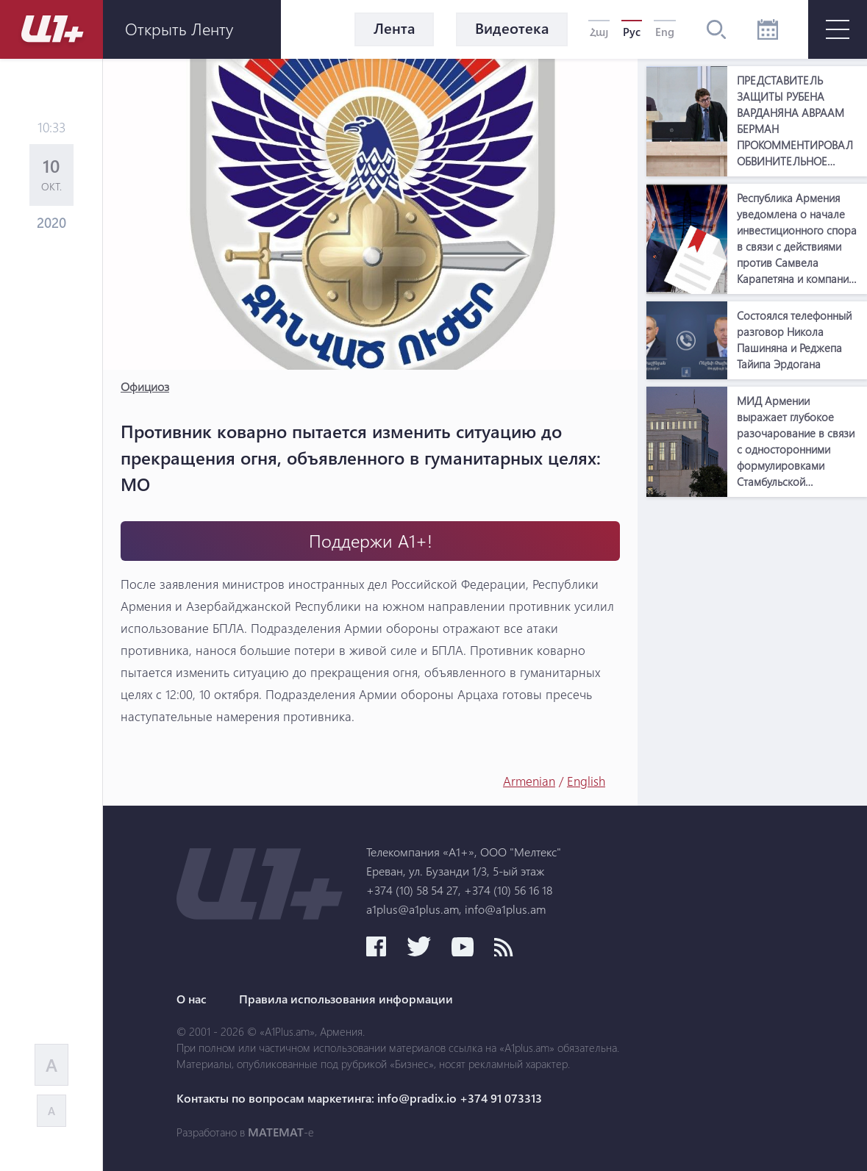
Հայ (599, 32)
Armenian (529, 781)
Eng (664, 32)
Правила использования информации (346, 999)
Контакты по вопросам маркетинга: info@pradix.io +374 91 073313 (359, 1098)
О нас (191, 999)
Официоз (145, 386)
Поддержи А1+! (370, 541)
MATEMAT (276, 1132)
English (586, 781)
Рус (632, 32)
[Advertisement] (756, 596)
